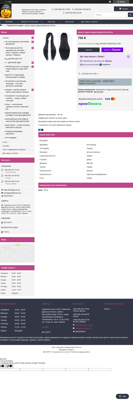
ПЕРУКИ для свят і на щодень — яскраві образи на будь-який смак (18, 69)
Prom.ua (78, 347)
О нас (5, 142)
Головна (9, 22)
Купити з (112, 50)
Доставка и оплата (10, 153)
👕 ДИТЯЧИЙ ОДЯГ (13, 63)
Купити (89, 50)
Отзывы (6, 146)
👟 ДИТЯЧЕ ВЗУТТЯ (14, 59)
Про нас (51, 22)
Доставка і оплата (89, 22)
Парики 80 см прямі (15, 26)
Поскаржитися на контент (61, 352)
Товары (6, 38)
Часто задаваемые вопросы (14, 150)
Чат (122, 396)
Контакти (69, 22)
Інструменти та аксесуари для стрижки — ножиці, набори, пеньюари (17, 98)
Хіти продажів (11, 138)
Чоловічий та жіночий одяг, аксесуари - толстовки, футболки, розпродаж (16, 83)
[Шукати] (130, 15)
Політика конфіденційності (80, 352)
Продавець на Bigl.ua (66, 350)
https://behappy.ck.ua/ (12, 190)
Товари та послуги (29, 22)
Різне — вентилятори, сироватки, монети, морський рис (17, 106)
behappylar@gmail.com (12, 193)
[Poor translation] (9, 366)
